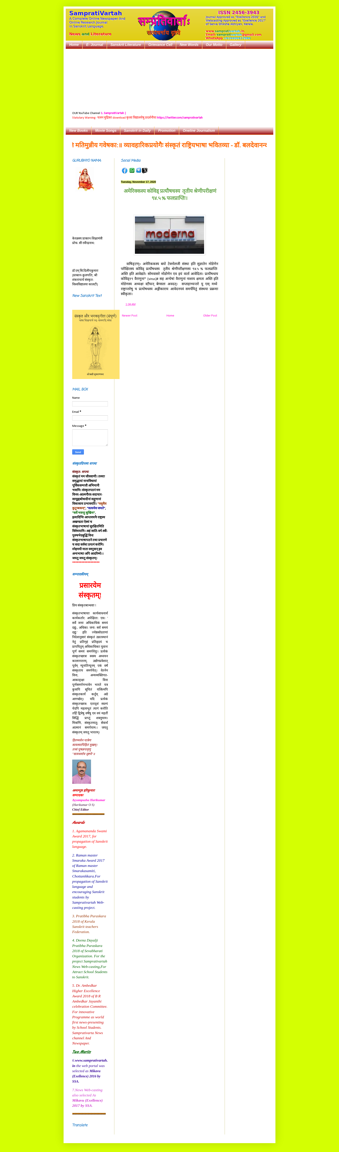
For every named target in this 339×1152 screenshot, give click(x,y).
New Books (78, 130)
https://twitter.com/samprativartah (180, 117)
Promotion (166, 130)
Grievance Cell (160, 45)
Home (74, 45)
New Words (189, 45)
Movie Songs (106, 130)
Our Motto (214, 45)
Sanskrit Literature (125, 45)
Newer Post (129, 315)
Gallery (235, 45)
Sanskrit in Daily (137, 130)
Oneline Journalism (199, 130)
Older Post (210, 315)
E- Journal (94, 45)
